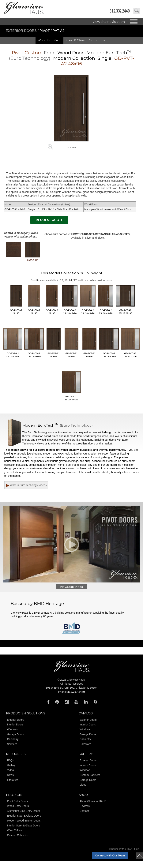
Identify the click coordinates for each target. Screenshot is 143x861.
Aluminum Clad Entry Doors (23, 810)
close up (32, 252)
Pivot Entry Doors (17, 801)
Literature (12, 779)
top (139, 855)
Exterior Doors (22, 31)
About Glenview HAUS (93, 801)
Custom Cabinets (90, 775)
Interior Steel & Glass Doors (23, 825)
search (137, 11)
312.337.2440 (120, 11)
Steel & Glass (75, 40)
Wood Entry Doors (18, 806)
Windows (12, 729)
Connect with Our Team (110, 855)
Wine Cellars (14, 830)
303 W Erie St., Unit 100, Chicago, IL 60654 (71, 687)
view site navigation (109, 22)
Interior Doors (15, 724)
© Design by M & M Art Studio (124, 849)
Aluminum (96, 40)
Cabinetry (12, 739)
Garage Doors (15, 734)
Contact (84, 810)
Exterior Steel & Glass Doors (24, 815)
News (10, 775)
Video (10, 770)
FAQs (10, 760)
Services (12, 744)
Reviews (85, 806)
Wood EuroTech (49, 40)
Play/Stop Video (71, 587)
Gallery (11, 765)
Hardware (85, 744)
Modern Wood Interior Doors (23, 820)
